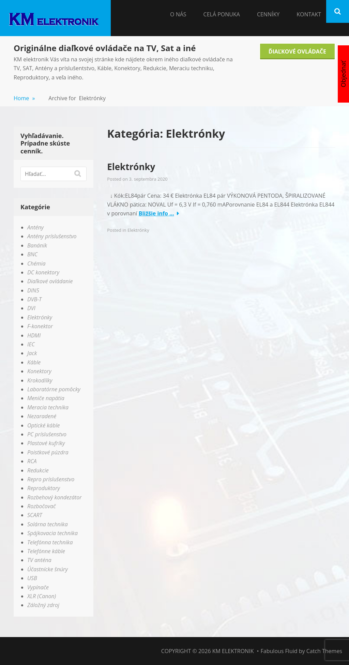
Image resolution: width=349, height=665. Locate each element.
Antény (35, 227)
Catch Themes (324, 651)
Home (24, 98)
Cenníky (268, 14)
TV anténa (39, 560)
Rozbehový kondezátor (54, 497)
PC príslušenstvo (46, 434)
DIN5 (33, 290)
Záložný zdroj (43, 605)
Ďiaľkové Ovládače (297, 51)
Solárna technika (47, 524)
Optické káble (43, 425)
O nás (178, 14)
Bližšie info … (156, 213)
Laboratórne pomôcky (53, 389)
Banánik (37, 245)
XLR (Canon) (41, 596)
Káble (34, 362)
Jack (32, 353)
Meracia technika (48, 407)
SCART (34, 515)
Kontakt (309, 14)
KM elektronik (233, 651)
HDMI (34, 335)
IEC (31, 344)
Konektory (39, 371)
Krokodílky (39, 380)
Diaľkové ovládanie (50, 281)
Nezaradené (41, 416)
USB (32, 578)
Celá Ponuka (221, 14)
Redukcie (38, 470)
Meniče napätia (45, 398)
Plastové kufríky (46, 443)
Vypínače (38, 587)
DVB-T (34, 299)
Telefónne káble (46, 551)
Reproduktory (43, 488)
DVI (31, 308)
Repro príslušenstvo (50, 479)
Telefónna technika (50, 542)
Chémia (36, 263)
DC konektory (43, 272)
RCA (32, 461)
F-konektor (40, 326)
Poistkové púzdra (48, 452)
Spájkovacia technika (52, 533)
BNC (32, 254)
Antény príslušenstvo (52, 236)
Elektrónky (131, 167)
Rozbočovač (41, 506)
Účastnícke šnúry (47, 569)
